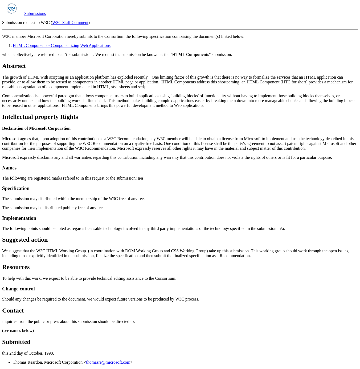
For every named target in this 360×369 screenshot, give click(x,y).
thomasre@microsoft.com (108, 362)
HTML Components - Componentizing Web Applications (62, 45)
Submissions (35, 13)
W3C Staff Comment (70, 22)
